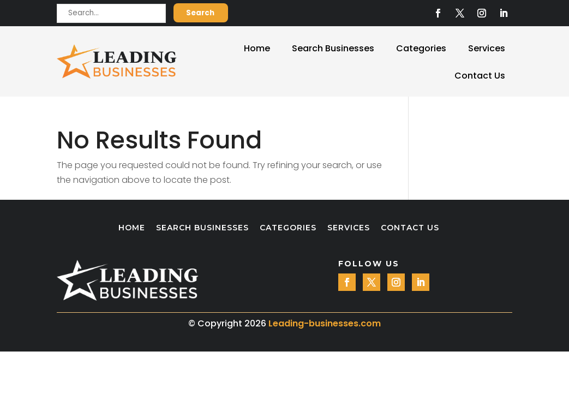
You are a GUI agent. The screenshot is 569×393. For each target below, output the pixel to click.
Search (200, 13)
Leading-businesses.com (324, 323)
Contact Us (479, 75)
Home (257, 48)
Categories (421, 48)
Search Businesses (333, 48)
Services (486, 48)
